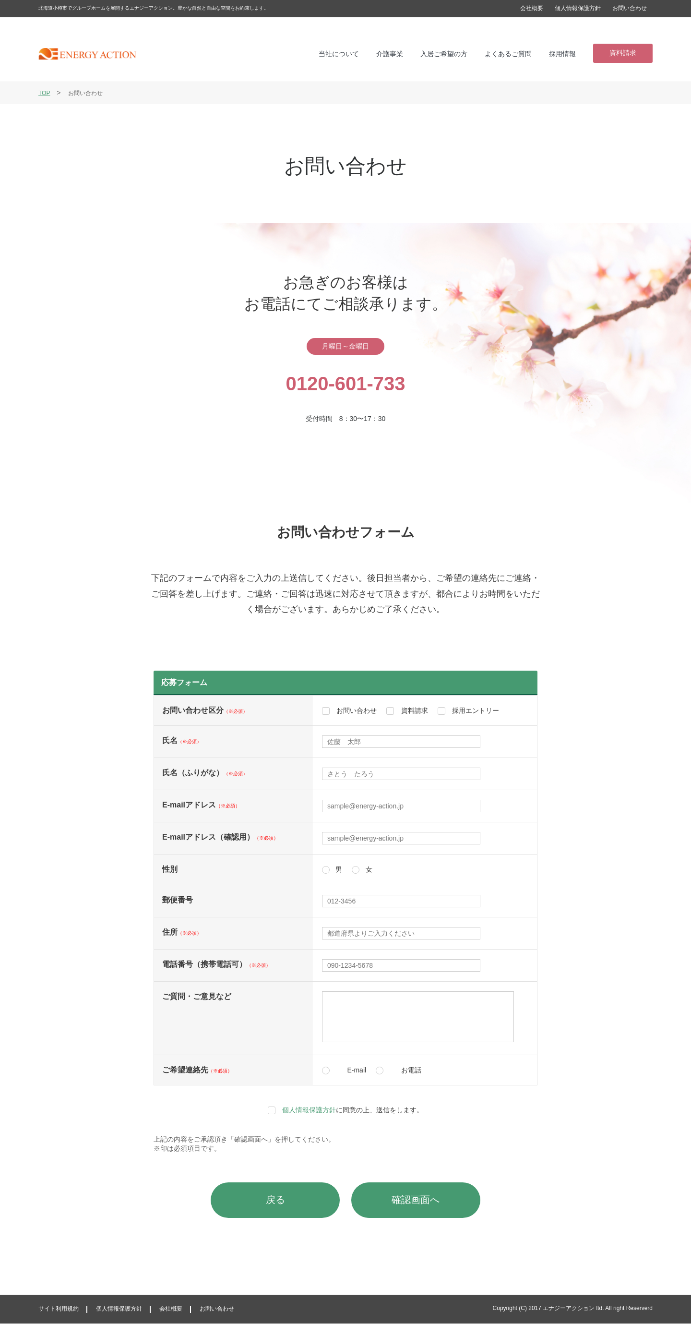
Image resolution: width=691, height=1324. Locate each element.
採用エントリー (475, 710)
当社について (339, 54)
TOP (44, 93)
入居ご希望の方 (443, 54)
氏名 (182, 740)
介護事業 (389, 54)
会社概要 (531, 8)
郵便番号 (177, 900)
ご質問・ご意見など (196, 996)
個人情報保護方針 (578, 8)
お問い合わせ (629, 8)
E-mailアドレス (201, 805)
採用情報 (562, 54)
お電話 (411, 1070)
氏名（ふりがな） (205, 773)
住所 (182, 932)
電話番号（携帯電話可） (216, 964)
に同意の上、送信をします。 (352, 1110)
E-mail (356, 1070)
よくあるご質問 (508, 54)
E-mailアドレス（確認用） (220, 837)
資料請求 (622, 53)
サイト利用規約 (58, 1309)
